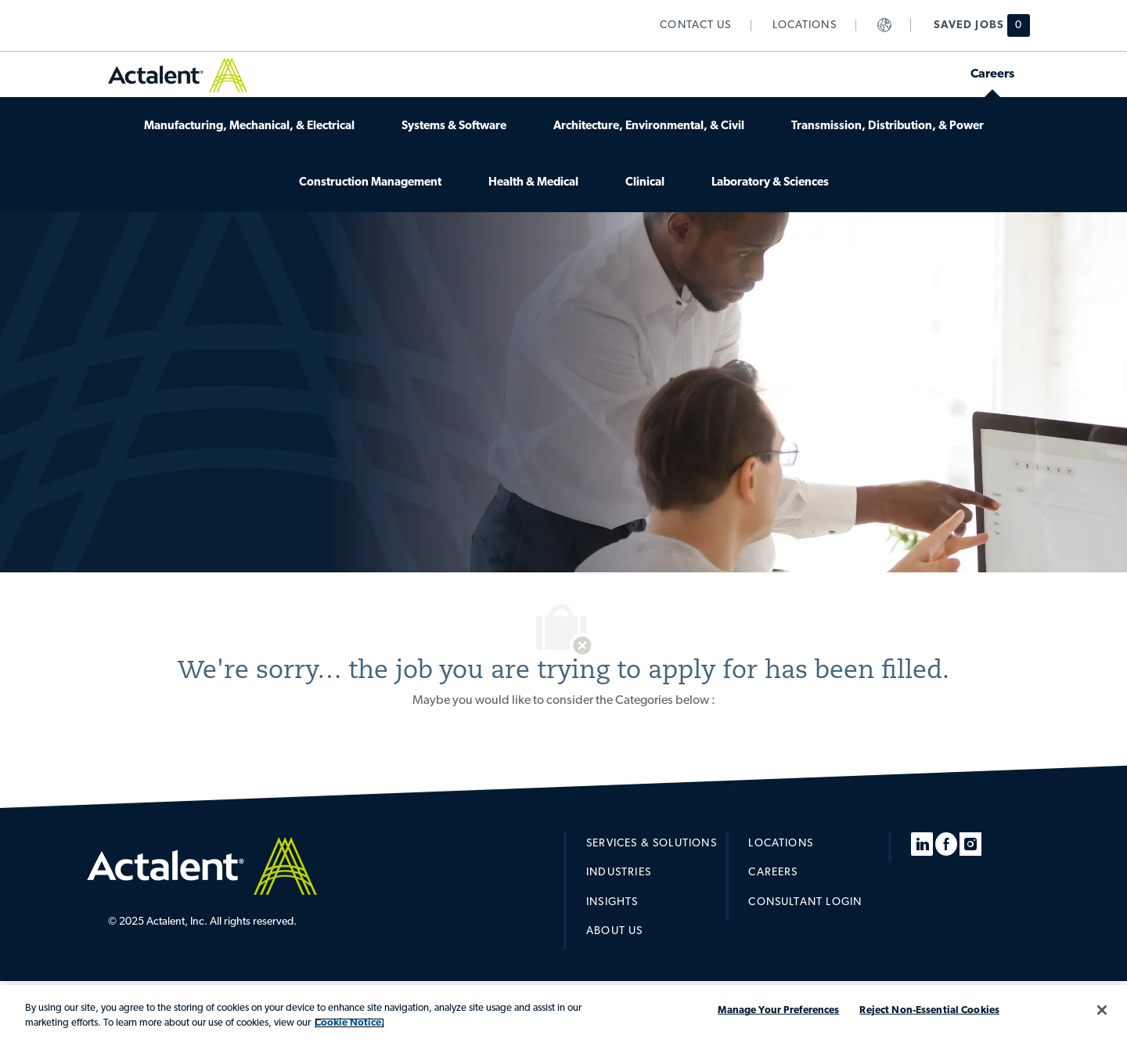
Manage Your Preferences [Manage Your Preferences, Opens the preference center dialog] (778, 1010)
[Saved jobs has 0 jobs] (972, 25)
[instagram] (970, 844)
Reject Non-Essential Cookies (929, 1010)
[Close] (1102, 1010)
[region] (563, 1012)
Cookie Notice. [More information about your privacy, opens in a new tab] (349, 1023)
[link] (696, 25)
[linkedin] (922, 844)
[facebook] (946, 844)
